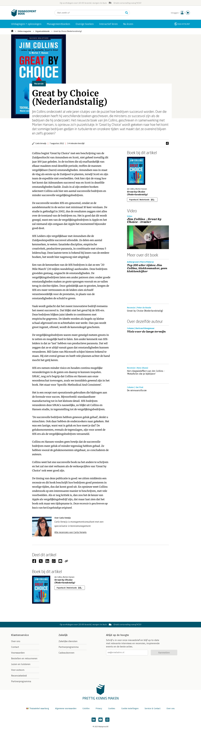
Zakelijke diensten (68, 641)
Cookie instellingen (129, 708)
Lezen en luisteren (20, 664)
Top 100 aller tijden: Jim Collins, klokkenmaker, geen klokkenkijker (147, 268)
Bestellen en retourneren (24, 658)
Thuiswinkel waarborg (38, 708)
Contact (15, 647)
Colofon (85, 708)
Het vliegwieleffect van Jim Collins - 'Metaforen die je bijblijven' (146, 372)
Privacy (99, 708)
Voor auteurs (17, 670)
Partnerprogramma (21, 681)
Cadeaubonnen (66, 652)
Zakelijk (63, 635)
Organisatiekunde (42, 31)
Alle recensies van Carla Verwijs (70, 532)
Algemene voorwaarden (65, 708)
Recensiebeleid (19, 675)
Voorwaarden (18, 652)
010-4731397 (184, 24)
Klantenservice (20, 635)
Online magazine (24, 31)
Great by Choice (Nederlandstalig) (68, 31)
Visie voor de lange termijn (146, 331)
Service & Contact (152, 708)
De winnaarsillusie (137, 390)
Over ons (15, 641)
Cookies (111, 708)
